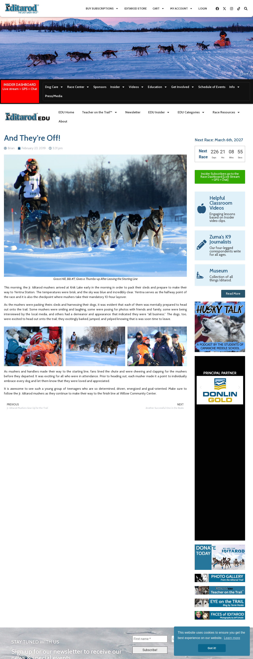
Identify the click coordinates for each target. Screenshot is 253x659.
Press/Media (53, 96)
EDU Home (66, 112)
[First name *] (149, 639)
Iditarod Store (135, 8)
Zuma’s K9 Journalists (220, 239)
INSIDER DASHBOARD (20, 85)
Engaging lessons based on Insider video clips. (222, 217)
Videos (136, 87)
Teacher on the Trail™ (99, 112)
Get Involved (182, 87)
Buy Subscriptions (102, 8)
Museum (219, 271)
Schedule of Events (211, 87)
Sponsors (99, 87)
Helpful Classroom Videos (221, 203)
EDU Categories (191, 112)
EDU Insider (159, 112)
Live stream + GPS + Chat (20, 89)
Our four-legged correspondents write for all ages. (225, 251)
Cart (158, 8)
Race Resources (226, 112)
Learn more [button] (232, 638)
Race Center (78, 87)
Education (157, 87)
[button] (201, 387)
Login (202, 8)
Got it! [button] (212, 648)
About (63, 121)
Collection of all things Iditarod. (221, 278)
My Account (181, 8)
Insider (117, 87)
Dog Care (54, 87)
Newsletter (132, 112)
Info (234, 87)
